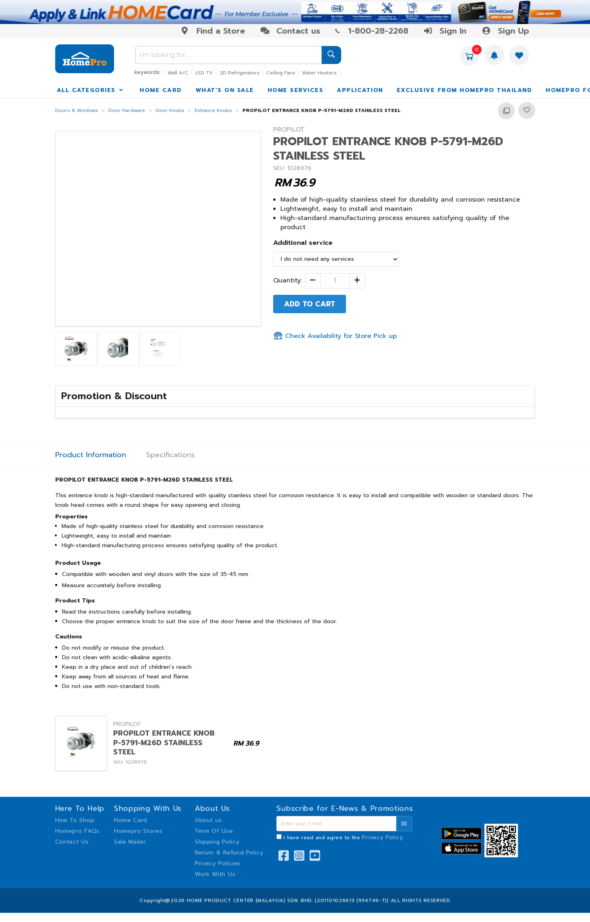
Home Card (130, 820)
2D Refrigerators (240, 72)
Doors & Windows (76, 110)
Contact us (290, 31)
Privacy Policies (217, 863)
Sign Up (505, 31)
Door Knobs (170, 110)
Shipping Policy (217, 842)
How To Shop (74, 820)
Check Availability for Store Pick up (335, 336)
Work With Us (215, 874)
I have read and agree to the (343, 837)
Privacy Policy (382, 837)
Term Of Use (214, 831)
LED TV (204, 72)
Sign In (444, 31)
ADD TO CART (309, 304)
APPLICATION (360, 90)
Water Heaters (319, 72)
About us (208, 820)
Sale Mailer (130, 842)
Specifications (170, 455)
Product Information (90, 455)
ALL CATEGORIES (91, 90)
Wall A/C (178, 72)
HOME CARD (161, 90)
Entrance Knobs (213, 110)
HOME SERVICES (296, 90)
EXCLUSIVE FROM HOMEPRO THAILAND (464, 90)
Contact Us (72, 842)
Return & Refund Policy (229, 852)
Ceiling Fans (280, 72)
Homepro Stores (138, 831)
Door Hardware (126, 110)
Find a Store (212, 31)
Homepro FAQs (77, 831)
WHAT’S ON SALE (225, 90)
